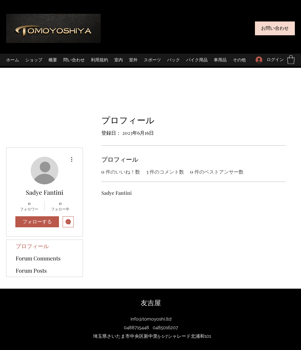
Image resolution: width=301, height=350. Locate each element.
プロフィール (32, 246)
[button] (291, 59)
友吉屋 (151, 302)
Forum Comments (38, 258)
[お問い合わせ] (275, 28)
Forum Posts (31, 270)
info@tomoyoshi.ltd (151, 319)
